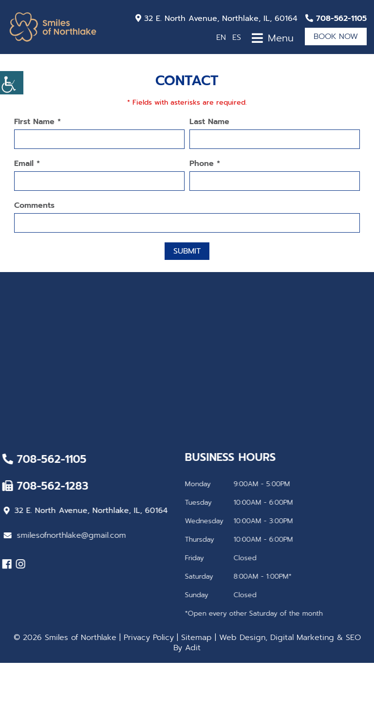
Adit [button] (193, 648)
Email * (27, 164)
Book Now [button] (336, 36)
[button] (11, 82)
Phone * (204, 164)
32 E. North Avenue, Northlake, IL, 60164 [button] (216, 18)
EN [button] (221, 37)
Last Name (209, 122)
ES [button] (236, 37)
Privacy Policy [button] (149, 637)
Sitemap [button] (196, 637)
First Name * (37, 122)
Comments (34, 206)
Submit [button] (187, 251)
